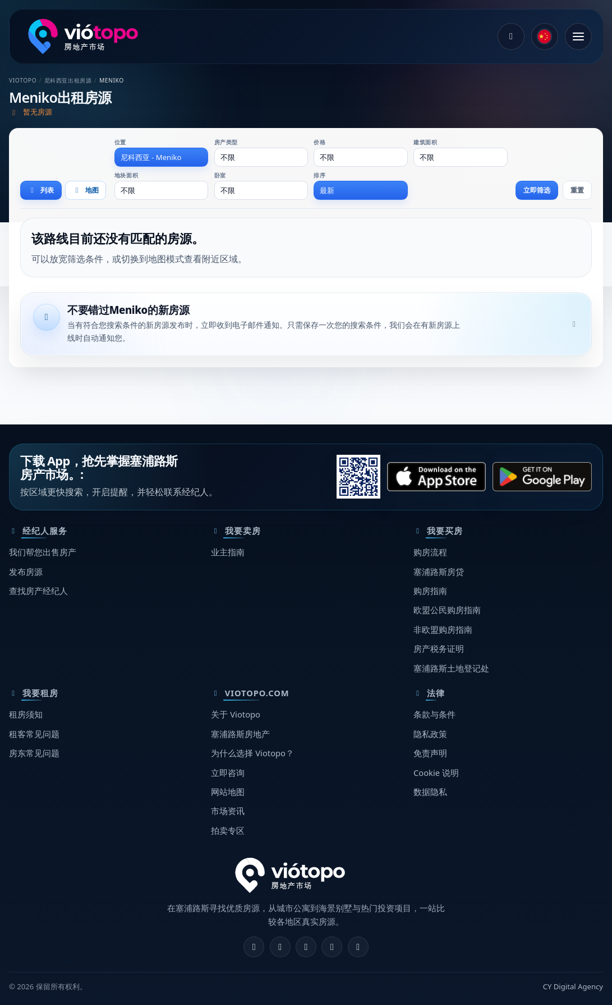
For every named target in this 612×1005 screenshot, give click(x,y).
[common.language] (544, 36)
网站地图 (228, 791)
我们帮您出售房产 (42, 552)
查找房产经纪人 (38, 590)
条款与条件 (434, 714)
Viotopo (22, 80)
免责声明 (430, 753)
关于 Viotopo (235, 714)
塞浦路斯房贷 (438, 571)
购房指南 (430, 590)
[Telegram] (331, 947)
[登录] (511, 36)
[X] (306, 947)
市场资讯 (228, 810)
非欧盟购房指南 (442, 629)
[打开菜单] (578, 36)
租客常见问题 (34, 733)
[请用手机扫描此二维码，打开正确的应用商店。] (358, 477)
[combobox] (161, 157)
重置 (577, 190)
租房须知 (26, 714)
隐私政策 (430, 733)
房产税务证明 (438, 648)
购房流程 (430, 552)
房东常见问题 (34, 753)
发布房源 (26, 571)
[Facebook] (253, 947)
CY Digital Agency (573, 986)
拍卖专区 (228, 830)
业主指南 (228, 552)
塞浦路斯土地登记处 (451, 668)
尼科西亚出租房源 (68, 80)
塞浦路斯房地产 (240, 733)
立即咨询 (228, 772)
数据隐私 (430, 791)
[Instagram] (280, 947)
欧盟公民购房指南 (447, 609)
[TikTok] (358, 947)
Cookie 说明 (436, 772)
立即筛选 (536, 190)
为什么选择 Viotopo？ (252, 753)
